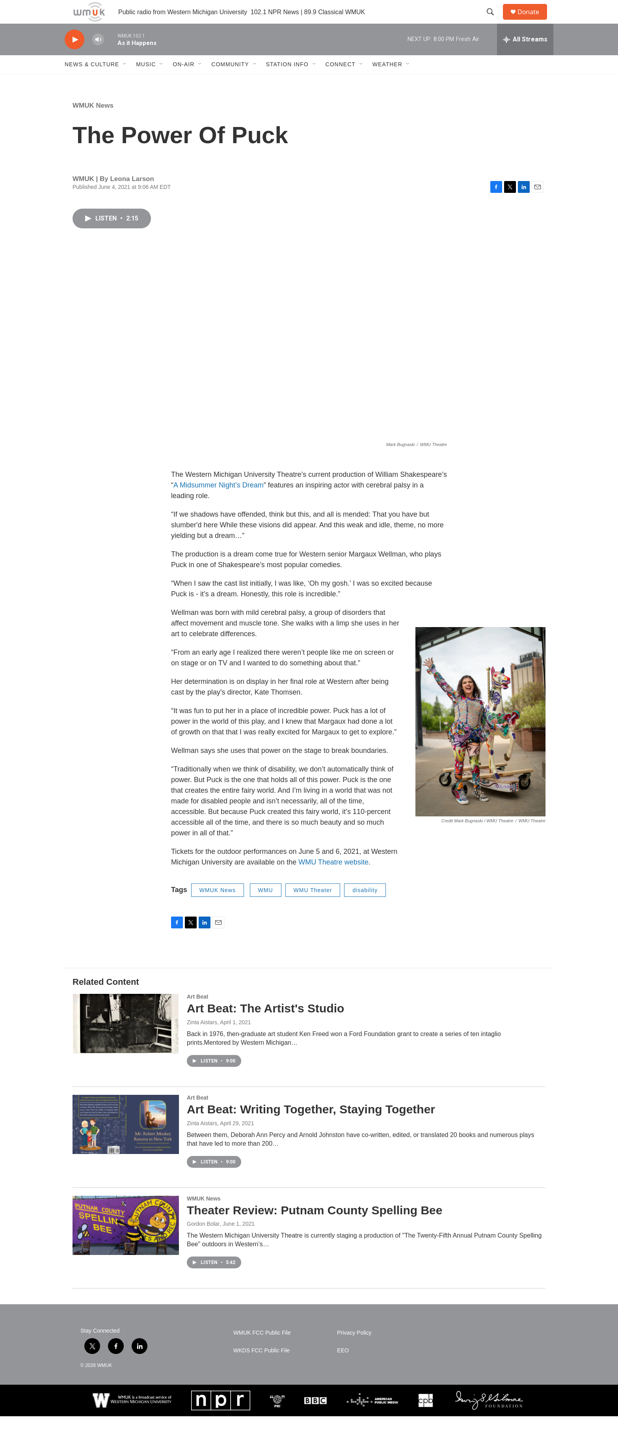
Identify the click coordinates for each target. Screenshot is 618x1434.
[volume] (98, 57)
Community (230, 82)
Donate (533, 21)
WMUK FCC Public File (261, 1351)
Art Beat (197, 1014)
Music (146, 82)
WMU (265, 908)
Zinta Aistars (202, 1040)
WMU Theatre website (333, 880)
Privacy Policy (354, 1351)
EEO (343, 1368)
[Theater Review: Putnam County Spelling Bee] (126, 1243)
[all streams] (525, 57)
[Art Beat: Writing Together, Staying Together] (126, 1142)
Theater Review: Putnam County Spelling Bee (314, 1227)
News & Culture (92, 82)
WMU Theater (313, 908)
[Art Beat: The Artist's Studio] (126, 1041)
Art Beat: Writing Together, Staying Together (311, 1126)
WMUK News (93, 123)
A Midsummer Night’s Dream (218, 503)
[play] (74, 57)
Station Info (287, 82)
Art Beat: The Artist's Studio (265, 1026)
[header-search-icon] (493, 20)
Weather (387, 82)
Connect (341, 82)
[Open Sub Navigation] (125, 82)
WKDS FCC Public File (261, 1368)
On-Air (183, 82)
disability (365, 908)
